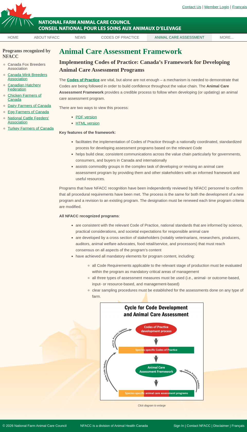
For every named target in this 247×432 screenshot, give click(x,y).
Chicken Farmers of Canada (24, 97)
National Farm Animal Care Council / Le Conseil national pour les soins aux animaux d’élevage (92, 17)
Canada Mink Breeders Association (27, 76)
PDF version (86, 117)
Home (13, 37)
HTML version (88, 123)
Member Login (216, 7)
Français (239, 7)
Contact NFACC (198, 426)
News (80, 37)
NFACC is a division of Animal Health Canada (114, 426)
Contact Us (191, 7)
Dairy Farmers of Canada (29, 105)
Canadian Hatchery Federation (24, 87)
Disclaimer (221, 426)
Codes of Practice (120, 37)
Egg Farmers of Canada (28, 112)
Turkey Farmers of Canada (31, 128)
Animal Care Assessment (179, 37)
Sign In (179, 426)
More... (227, 37)
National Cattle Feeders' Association (28, 120)
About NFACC (46, 37)
